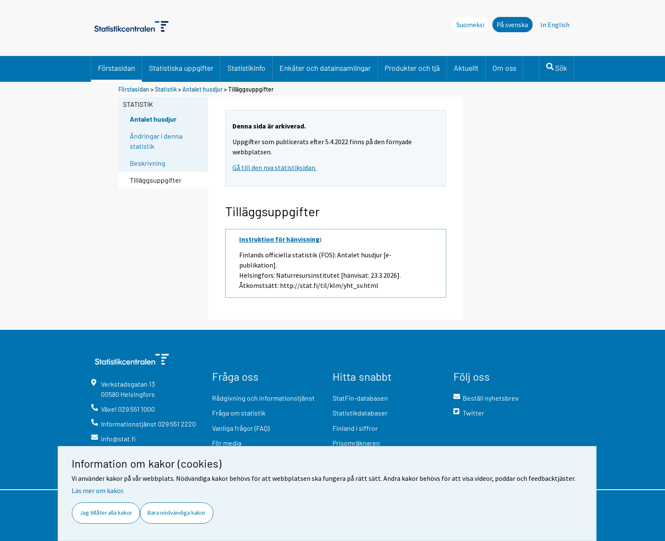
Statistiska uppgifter (181, 68)
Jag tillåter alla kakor (106, 512)
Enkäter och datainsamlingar (325, 68)
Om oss (504, 68)
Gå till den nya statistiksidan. (274, 167)
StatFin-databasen (360, 398)
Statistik (166, 89)
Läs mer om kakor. (98, 490)
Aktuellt (466, 68)
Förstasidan (116, 68)
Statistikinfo (246, 68)
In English (555, 24)
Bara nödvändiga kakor (177, 512)
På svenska (512, 24)
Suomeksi (470, 24)
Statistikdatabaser (360, 413)
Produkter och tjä (412, 68)
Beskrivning (147, 163)
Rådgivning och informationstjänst (263, 398)
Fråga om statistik (238, 413)
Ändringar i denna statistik (156, 141)
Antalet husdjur (202, 89)
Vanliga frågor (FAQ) (240, 428)
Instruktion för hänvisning (279, 239)
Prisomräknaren (356, 443)
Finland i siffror (355, 428)
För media (226, 443)
